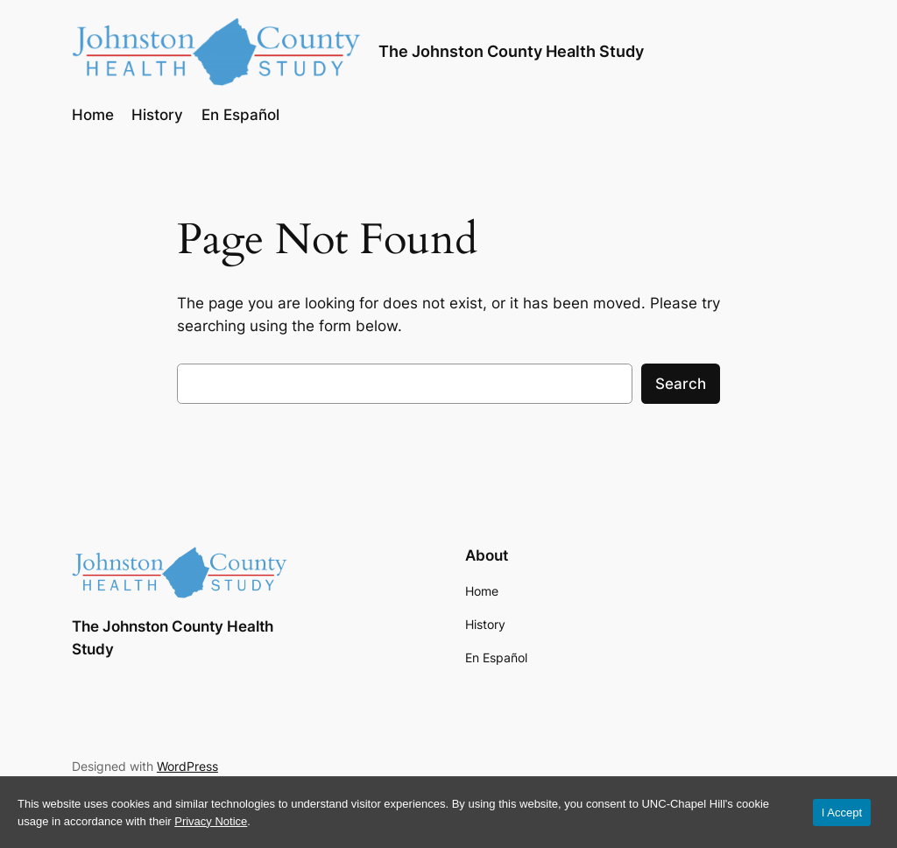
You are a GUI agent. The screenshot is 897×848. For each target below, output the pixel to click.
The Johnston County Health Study (511, 51)
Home (481, 590)
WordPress (187, 766)
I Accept (842, 812)
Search (680, 383)
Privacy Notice (210, 821)
